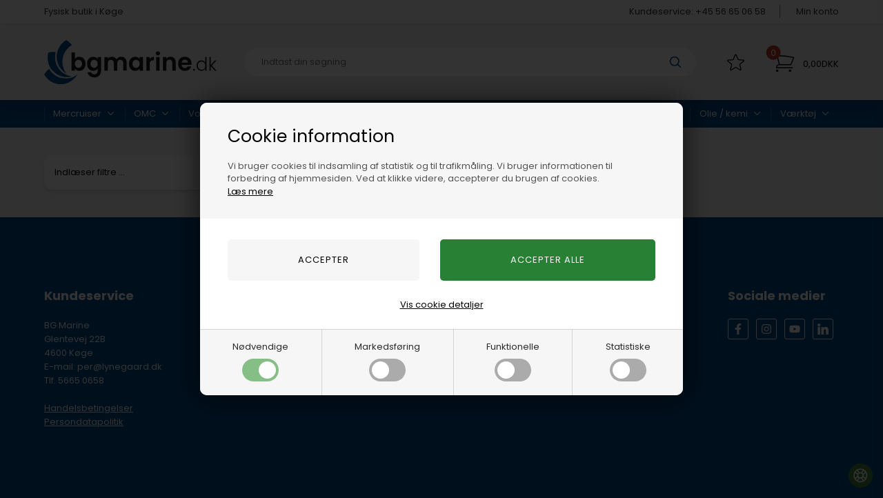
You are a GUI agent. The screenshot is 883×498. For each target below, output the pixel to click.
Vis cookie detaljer (442, 304)
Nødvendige (260, 360)
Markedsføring (387, 360)
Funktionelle (512, 360)
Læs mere (250, 191)
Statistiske (628, 360)
